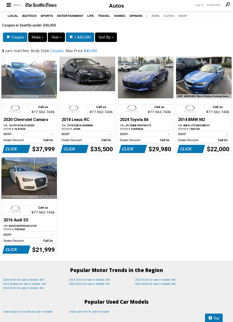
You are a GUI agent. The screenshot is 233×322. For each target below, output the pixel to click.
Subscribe (214, 5)
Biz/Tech (29, 15)
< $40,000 (80, 37)
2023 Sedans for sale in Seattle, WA (24, 283)
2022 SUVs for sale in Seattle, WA (89, 283)
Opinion (135, 15)
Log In (199, 5)
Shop (182, 15)
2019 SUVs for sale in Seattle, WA (23, 287)
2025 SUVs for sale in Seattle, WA (23, 279)
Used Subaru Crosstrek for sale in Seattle (27, 311)
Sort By (106, 37)
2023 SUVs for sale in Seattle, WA (155, 279)
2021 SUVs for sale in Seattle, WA (155, 283)
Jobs (155, 15)
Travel (104, 15)
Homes (119, 15)
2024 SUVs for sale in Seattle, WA (89, 279)
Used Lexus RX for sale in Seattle (89, 311)
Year (56, 37)
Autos (116, 6)
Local (13, 15)
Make (38, 37)
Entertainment (70, 15)
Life (90, 15)
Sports (46, 15)
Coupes (15, 37)
